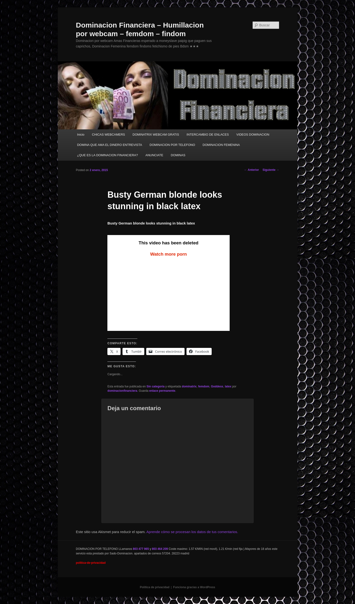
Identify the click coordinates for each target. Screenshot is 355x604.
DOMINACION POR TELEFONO (172, 145)
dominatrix (189, 386)
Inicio (80, 134)
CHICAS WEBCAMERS (108, 134)
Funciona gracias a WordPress (194, 587)
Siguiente (270, 170)
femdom (204, 386)
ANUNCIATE (154, 155)
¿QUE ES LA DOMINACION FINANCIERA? (107, 155)
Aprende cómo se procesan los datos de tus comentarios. (192, 532)
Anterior (251, 170)
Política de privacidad (154, 587)
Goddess (217, 386)
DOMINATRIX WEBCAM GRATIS (156, 134)
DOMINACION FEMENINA (221, 145)
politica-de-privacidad (91, 562)
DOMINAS (178, 155)
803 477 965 (141, 549)
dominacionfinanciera (122, 390)
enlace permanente (162, 390)
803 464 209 (160, 549)
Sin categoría (155, 386)
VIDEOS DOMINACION (252, 134)
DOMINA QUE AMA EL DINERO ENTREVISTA (109, 145)
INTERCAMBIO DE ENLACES (207, 134)
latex (228, 386)
